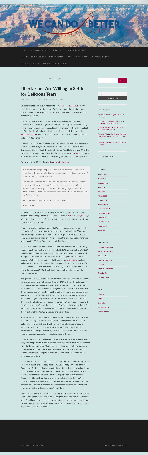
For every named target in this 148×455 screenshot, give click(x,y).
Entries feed (102, 303)
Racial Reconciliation (105, 269)
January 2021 (103, 174)
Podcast (101, 264)
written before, (73, 263)
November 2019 (104, 213)
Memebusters (103, 256)
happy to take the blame (60, 165)
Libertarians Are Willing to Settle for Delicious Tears (54, 91)
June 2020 (101, 187)
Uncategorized (103, 277)
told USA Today (75, 153)
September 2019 (104, 222)
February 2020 (103, 200)
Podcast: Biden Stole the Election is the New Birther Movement (111, 129)
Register (101, 294)
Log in (100, 298)
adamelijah (43, 99)
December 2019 (104, 209)
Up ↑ (126, 448)
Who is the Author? (31, 64)
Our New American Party (75, 50)
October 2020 (103, 183)
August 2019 (102, 226)
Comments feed (103, 307)
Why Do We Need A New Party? (55, 64)
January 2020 (103, 204)
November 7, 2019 (28, 99)
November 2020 (104, 179)
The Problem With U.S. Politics (96, 57)
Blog (25, 50)
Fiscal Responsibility (105, 251)
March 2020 (102, 196)
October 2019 (103, 217)
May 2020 (101, 192)
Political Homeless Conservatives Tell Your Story (43, 57)
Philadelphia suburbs (29, 134)
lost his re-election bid (70, 106)
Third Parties (102, 273)
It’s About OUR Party (39, 50)
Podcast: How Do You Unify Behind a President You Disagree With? (111, 122)
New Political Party (105, 260)
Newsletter (56, 50)
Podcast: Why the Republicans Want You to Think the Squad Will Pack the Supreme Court (112, 136)
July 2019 (101, 230)
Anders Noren (117, 448)
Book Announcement (105, 247)
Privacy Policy (74, 57)
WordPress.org (103, 311)
